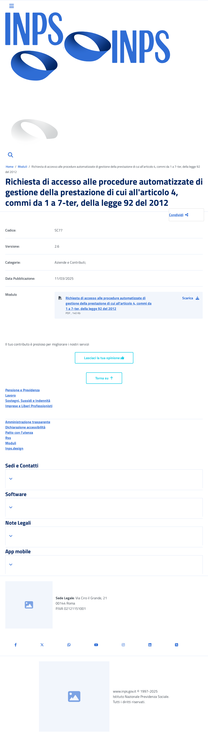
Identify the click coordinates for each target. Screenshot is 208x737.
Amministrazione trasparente (27, 422)
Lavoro (10, 395)
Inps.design (14, 448)
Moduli (23, 166)
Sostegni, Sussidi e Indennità (27, 400)
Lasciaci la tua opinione (104, 357)
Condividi (178, 214)
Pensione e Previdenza (22, 390)
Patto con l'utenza (19, 432)
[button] (192, 298)
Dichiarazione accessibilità (25, 427)
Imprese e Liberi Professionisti (28, 405)
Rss (8, 437)
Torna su (104, 378)
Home (10, 166)
